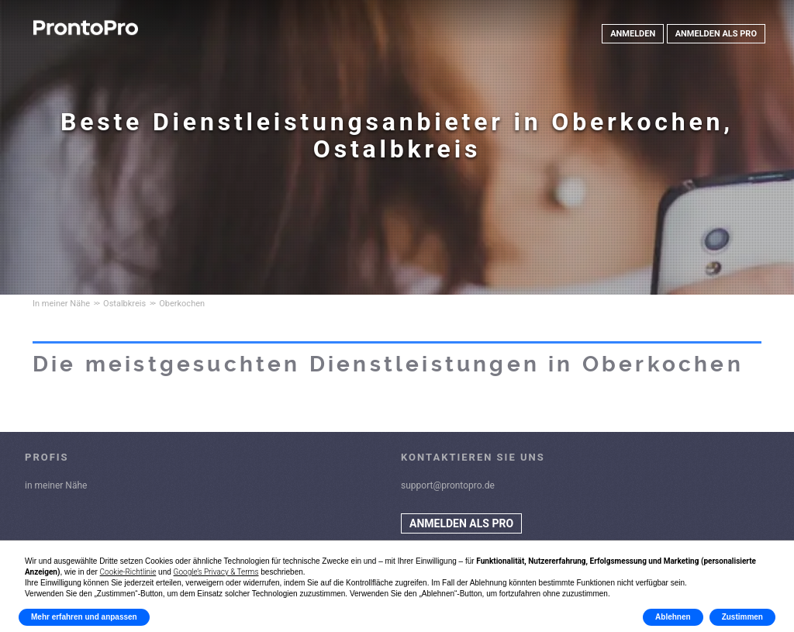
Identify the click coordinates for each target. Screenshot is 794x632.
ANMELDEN (632, 34)
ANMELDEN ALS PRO (716, 34)
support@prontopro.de (448, 485)
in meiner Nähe (56, 485)
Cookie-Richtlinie (128, 572)
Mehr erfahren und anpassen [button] (84, 617)
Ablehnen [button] (673, 617)
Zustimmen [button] (742, 617)
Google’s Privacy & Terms (216, 572)
